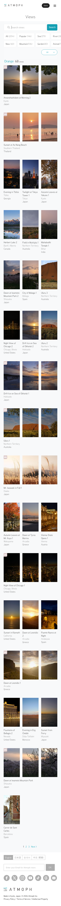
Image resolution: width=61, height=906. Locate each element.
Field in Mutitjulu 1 (30, 242)
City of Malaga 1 (29, 292)
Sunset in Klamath (12, 632)
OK (50, 867)
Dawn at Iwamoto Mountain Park (18, 780)
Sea (41, 36)
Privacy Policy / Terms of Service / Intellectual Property (26, 899)
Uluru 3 (44, 292)
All (47, 52)
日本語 (17, 857)
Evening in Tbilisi (11, 192)
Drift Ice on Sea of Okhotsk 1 (16, 393)
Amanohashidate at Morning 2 (17, 97)
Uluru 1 (7, 440)
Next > (34, 846)
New (10, 44)
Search (52, 27)
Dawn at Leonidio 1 (12, 683)
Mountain (25, 44)
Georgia (7, 198)
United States (9, 352)
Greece (25, 544)
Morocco (26, 739)
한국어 (27, 857)
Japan (6, 104)
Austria (44, 544)
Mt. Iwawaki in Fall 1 (13, 488)
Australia (26, 248)
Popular (25, 36)
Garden (42, 44)
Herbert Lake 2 (10, 242)
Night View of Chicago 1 (14, 585)
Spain (24, 299)
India (43, 252)
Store (46, 5)
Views (30, 16)
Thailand (7, 151)
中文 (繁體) (38, 857)
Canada (7, 248)
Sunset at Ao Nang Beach (15, 144)
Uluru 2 (44, 343)
